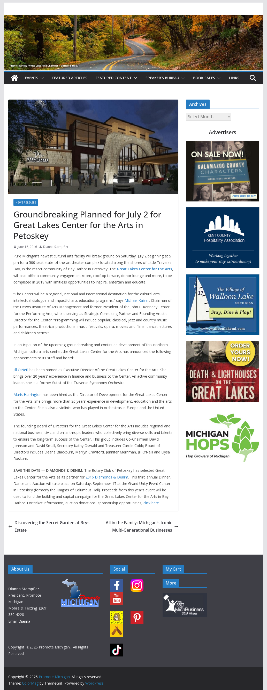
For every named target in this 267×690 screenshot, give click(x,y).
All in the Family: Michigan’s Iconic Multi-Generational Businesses (142, 526)
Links (234, 77)
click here (151, 502)
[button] (41, 78)
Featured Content (114, 77)
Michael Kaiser (137, 300)
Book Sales (204, 77)
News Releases (26, 202)
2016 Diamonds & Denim (107, 477)
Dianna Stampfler (55, 247)
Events (31, 77)
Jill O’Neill (20, 369)
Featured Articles (69, 77)
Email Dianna (19, 621)
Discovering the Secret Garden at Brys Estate (48, 526)
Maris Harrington (27, 394)
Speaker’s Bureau (162, 77)
